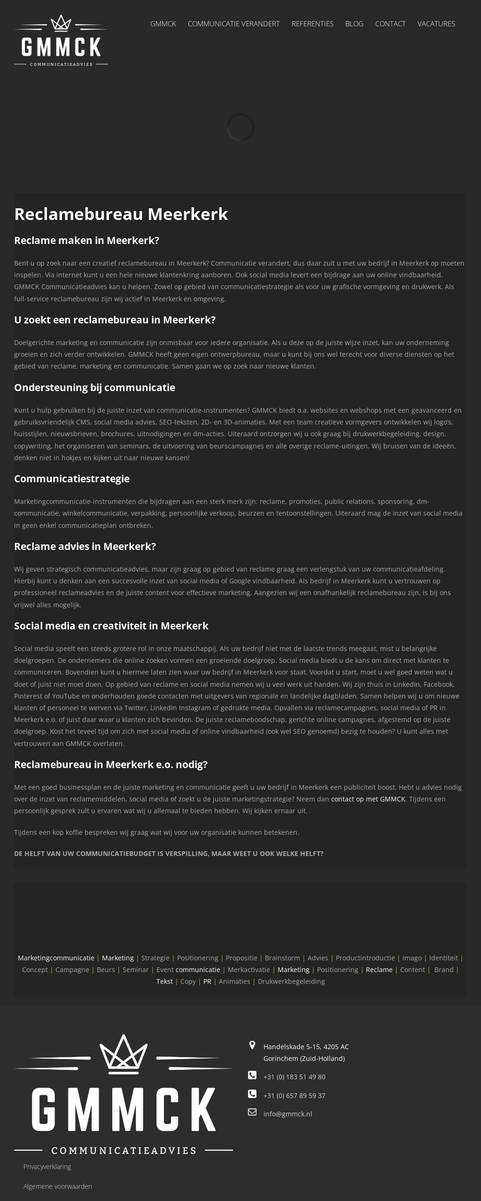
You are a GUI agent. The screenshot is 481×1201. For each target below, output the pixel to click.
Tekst (164, 981)
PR (207, 981)
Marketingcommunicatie (56, 957)
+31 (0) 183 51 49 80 (295, 1076)
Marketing (118, 957)
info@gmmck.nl (288, 1113)
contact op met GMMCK (368, 798)
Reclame (379, 969)
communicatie (198, 969)
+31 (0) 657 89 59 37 (295, 1095)
